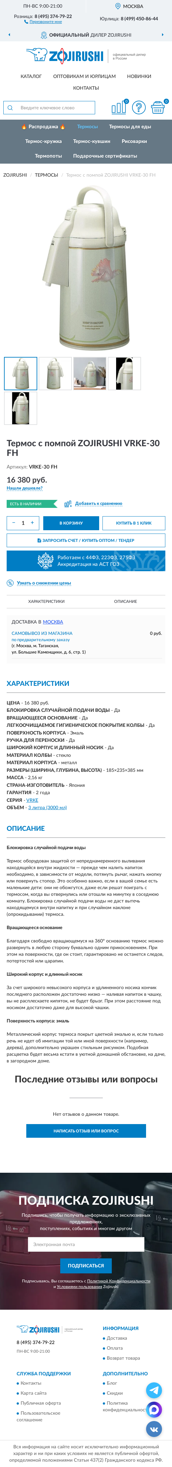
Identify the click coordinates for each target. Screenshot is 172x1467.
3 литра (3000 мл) (47, 807)
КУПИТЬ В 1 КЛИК (133, 523)
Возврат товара (123, 1358)
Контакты (86, 88)
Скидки (115, 1393)
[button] (43, 21)
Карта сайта (34, 1393)
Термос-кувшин (91, 141)
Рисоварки (134, 141)
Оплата (115, 1348)
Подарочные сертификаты (105, 156)
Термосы (87, 126)
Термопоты (48, 156)
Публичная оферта (41, 1403)
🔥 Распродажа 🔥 (43, 126)
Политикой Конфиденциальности (118, 1281)
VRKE (32, 800)
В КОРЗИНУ (71, 523)
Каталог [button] (31, 76)
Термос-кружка (43, 141)
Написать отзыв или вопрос (86, 1131)
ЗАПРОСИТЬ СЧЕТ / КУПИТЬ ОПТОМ (86, 541)
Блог (112, 1383)
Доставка (117, 1338)
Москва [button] (53, 622)
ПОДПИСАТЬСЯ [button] (86, 1266)
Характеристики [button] (46, 602)
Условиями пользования (79, 1287)
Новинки (139, 76)
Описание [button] (125, 602)
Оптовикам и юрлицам (84, 76)
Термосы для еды (130, 126)
